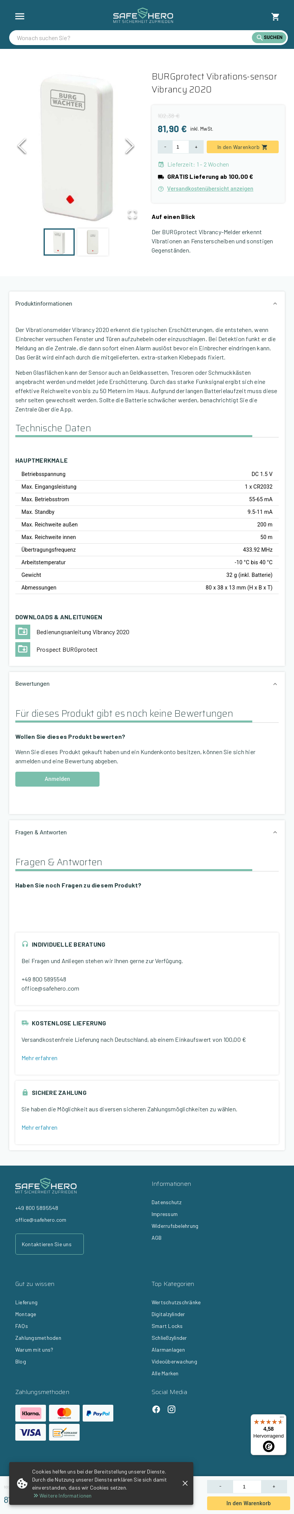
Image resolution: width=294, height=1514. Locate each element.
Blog (20, 1361)
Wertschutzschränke (176, 1302)
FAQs (21, 1326)
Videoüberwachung (174, 1361)
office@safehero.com (50, 988)
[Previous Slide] (21, 148)
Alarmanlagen (168, 1349)
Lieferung (26, 1302)
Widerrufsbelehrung (175, 1226)
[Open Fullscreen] (132, 214)
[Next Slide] (129, 148)
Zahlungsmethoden (38, 1337)
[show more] (19, 16)
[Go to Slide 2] (92, 242)
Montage (25, 1314)
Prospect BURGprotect (67, 649)
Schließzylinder (169, 1337)
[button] (75, 147)
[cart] (275, 17)
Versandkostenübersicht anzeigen (205, 189)
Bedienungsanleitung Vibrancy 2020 (83, 631)
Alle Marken (165, 1373)
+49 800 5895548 (44, 979)
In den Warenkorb (248, 1503)
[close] (185, 1483)
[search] (134, 38)
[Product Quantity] (247, 1486)
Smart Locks (167, 1326)
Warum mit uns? (34, 1349)
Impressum (165, 1214)
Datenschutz (167, 1202)
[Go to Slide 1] (59, 242)
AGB (157, 1237)
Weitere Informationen (61, 1495)
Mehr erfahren (39, 1057)
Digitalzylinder (168, 1314)
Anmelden (57, 779)
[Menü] (281, 1418)
